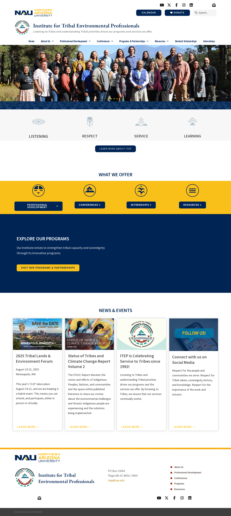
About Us (47, 41)
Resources (162, 41)
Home (31, 41)
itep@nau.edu (116, 480)
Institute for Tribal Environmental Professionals (90, 26)
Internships (209, 41)
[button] (4, 74)
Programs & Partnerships (134, 41)
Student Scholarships (186, 41)
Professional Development (75, 41)
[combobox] (205, 13)
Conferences (105, 41)
